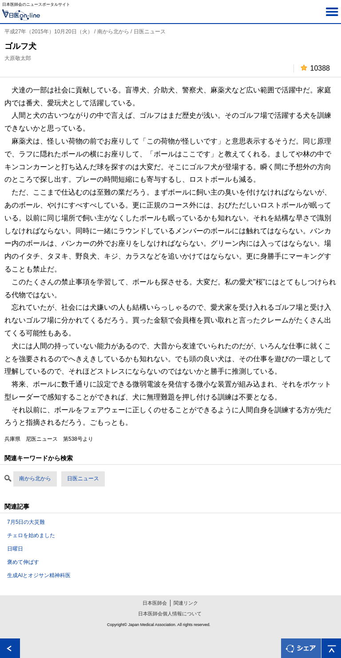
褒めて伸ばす (23, 562)
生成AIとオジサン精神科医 (39, 575)
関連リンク (186, 603)
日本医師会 (155, 603)
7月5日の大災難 (26, 522)
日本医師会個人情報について (170, 613)
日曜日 (15, 549)
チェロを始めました (31, 535)
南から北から (35, 478)
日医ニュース (83, 478)
